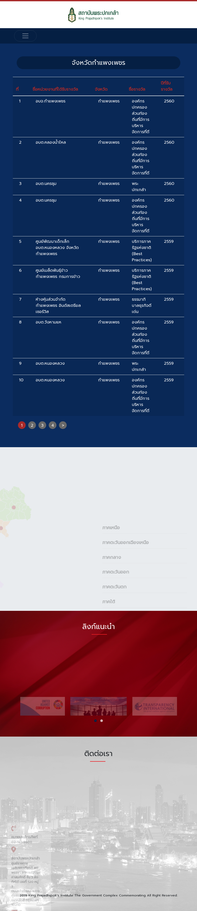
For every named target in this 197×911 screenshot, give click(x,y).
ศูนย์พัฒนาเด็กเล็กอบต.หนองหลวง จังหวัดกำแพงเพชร (57, 247)
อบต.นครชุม (46, 184)
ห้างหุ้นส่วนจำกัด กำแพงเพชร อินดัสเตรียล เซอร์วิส (58, 305)
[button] (95, 720)
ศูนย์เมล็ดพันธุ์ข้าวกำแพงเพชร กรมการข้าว (58, 273)
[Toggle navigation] (25, 35)
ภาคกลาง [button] (111, 602)
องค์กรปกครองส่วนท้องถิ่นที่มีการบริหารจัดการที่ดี (140, 116)
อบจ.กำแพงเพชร (50, 101)
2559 (169, 241)
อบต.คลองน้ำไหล (51, 142)
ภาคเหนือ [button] (111, 573)
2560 (169, 101)
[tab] (144, 573)
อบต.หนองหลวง (50, 363)
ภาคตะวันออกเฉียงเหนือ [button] (125, 588)
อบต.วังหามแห (48, 322)
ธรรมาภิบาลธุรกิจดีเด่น (141, 305)
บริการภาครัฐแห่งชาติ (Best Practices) (142, 250)
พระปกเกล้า (139, 187)
